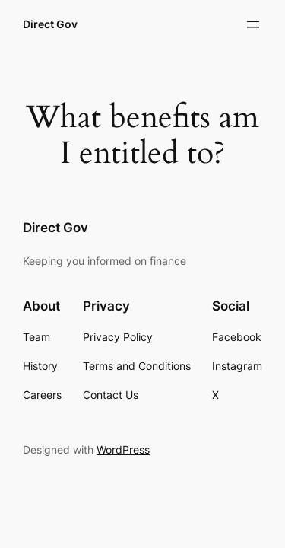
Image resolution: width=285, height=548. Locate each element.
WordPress (123, 449)
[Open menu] (253, 24)
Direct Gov (50, 24)
